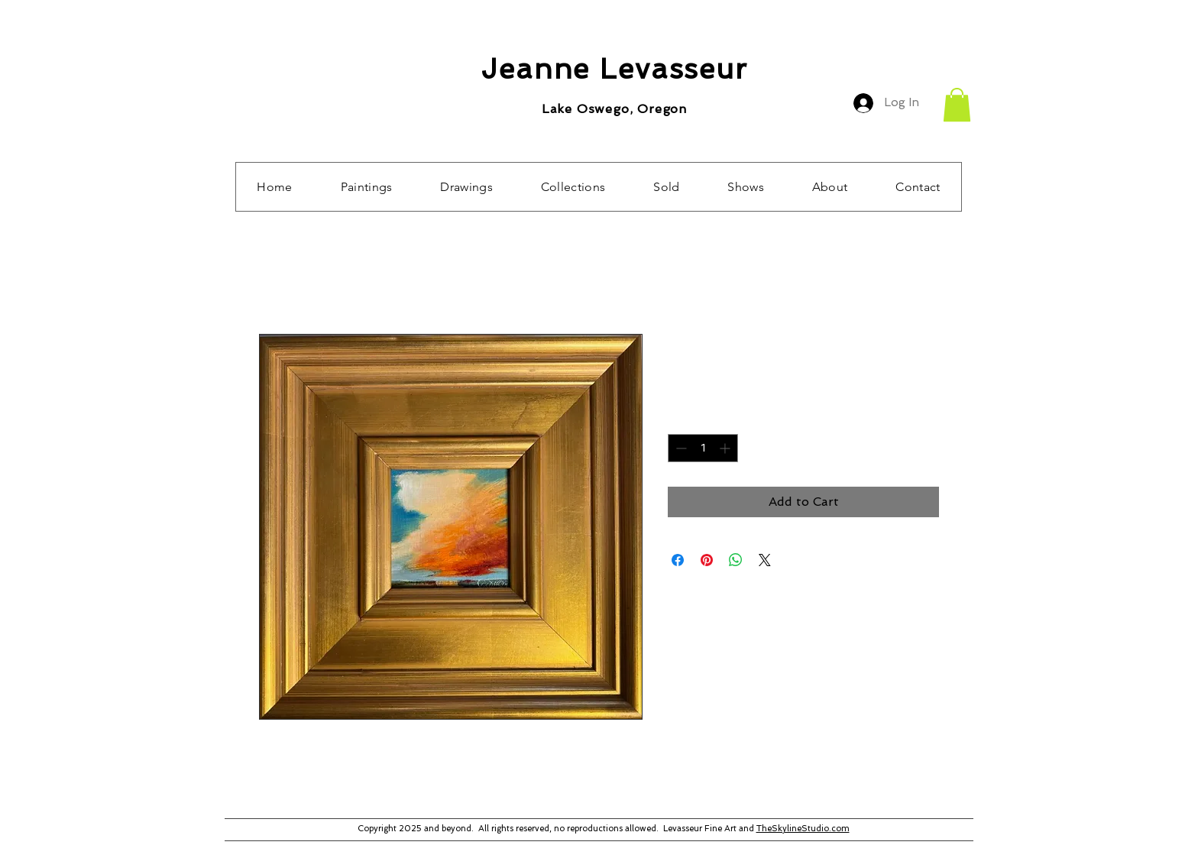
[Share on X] (765, 560)
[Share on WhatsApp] (736, 560)
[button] (957, 104)
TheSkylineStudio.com (803, 829)
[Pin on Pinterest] (707, 560)
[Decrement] (679, 448)
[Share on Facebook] (678, 560)
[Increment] (726, 448)
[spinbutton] (703, 448)
